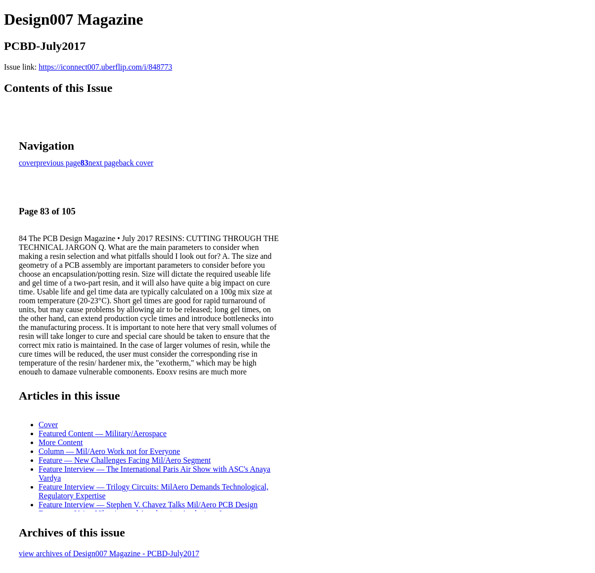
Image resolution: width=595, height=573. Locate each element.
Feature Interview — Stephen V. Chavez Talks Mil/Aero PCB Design (148, 504)
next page (103, 163)
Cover (48, 424)
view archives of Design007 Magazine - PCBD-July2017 (109, 553)
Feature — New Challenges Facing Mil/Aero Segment (125, 460)
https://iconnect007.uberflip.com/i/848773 (105, 67)
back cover (136, 163)
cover (28, 163)
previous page (59, 163)
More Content (61, 442)
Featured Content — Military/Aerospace (103, 433)
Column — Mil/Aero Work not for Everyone (109, 451)
